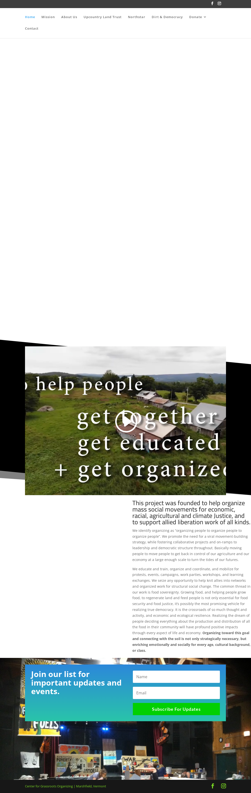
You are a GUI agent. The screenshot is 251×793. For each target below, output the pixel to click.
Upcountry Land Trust (103, 17)
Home (30, 17)
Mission (48, 17)
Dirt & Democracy (167, 17)
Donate (195, 17)
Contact (31, 29)
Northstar (136, 17)
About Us (69, 17)
